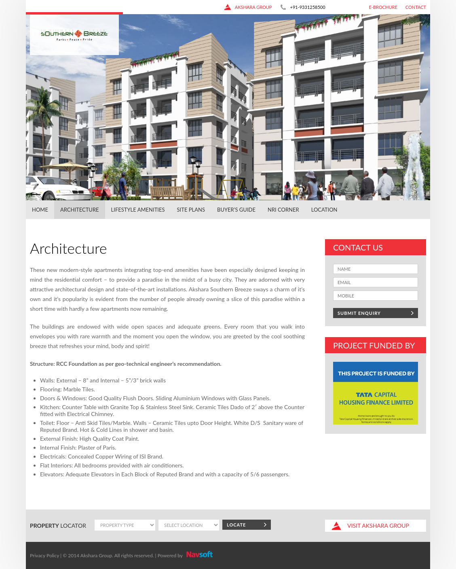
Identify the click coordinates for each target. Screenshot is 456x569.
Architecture (79, 209)
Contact (415, 7)
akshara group (248, 7)
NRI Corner (283, 209)
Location (324, 209)
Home (40, 209)
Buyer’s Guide (236, 209)
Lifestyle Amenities (138, 209)
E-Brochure (383, 7)
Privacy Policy (44, 555)
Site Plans (191, 209)
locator (58, 525)
